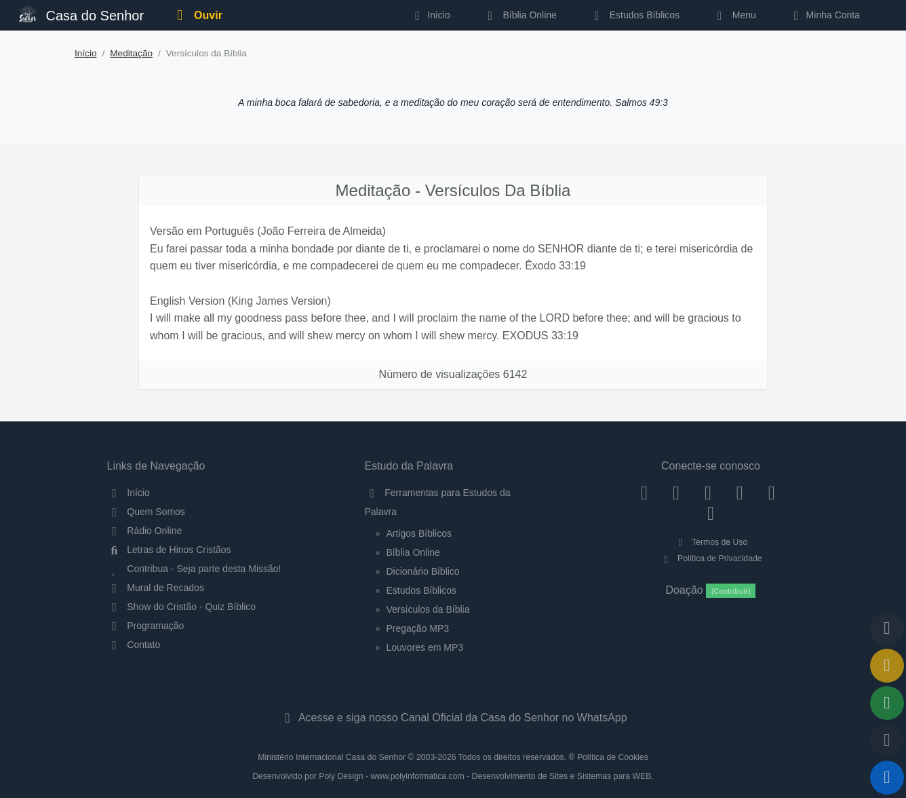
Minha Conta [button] (824, 15)
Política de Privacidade (710, 558)
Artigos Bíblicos (419, 533)
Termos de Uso (711, 542)
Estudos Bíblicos (634, 15)
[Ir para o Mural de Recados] (887, 666)
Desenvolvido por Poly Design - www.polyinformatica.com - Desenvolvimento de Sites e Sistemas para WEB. (453, 776)
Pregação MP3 (418, 628)
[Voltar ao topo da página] (887, 628)
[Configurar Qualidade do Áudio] (887, 740)
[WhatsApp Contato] (771, 492)
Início (86, 53)
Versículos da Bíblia (428, 609)
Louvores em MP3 (425, 647)
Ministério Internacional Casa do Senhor (332, 757)
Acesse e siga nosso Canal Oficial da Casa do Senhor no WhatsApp (453, 717)
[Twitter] (708, 492)
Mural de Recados (155, 587)
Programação (145, 625)
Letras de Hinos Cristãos (169, 549)
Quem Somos (146, 511)
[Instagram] (676, 492)
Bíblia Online (520, 15)
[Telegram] (711, 512)
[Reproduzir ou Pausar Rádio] (887, 778)
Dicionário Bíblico (423, 571)
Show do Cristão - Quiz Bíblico (181, 606)
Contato (134, 644)
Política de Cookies (612, 757)
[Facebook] (644, 492)
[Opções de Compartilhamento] (887, 703)
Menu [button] (734, 15)
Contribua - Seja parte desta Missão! (194, 568)
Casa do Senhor (81, 14)
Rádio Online (144, 530)
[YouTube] (739, 492)
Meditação (131, 53)
